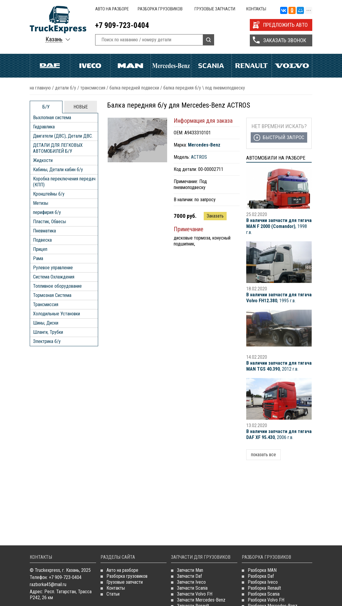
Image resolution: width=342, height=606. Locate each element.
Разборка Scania (264, 594)
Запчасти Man (190, 570)
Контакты (256, 9)
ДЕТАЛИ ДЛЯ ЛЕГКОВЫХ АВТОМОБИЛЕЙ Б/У (58, 148)
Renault (252, 66)
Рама (38, 258)
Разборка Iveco (263, 582)
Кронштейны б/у (49, 194)
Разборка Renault (264, 588)
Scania (211, 66)
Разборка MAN (262, 570)
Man (130, 66)
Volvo (292, 66)
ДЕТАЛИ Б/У (65, 88)
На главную (40, 88)
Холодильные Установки (56, 314)
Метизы (40, 203)
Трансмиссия (92, 88)
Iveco (90, 66)
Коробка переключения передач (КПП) (64, 182)
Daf (50, 66)
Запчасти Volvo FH (194, 594)
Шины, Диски (45, 323)
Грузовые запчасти (214, 9)
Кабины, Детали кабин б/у (58, 169)
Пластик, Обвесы (49, 221)
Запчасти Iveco (191, 582)
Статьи (113, 594)
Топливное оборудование (57, 286)
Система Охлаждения (53, 277)
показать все (263, 454)
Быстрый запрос (283, 137)
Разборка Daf (261, 576)
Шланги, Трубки (48, 332)
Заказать (215, 216)
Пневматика (44, 231)
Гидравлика (44, 127)
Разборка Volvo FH (266, 600)
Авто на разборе (112, 9)
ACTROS (199, 157)
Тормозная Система (52, 295)
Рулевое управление (53, 267)
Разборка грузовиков (160, 9)
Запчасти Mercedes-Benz (201, 600)
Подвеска (42, 240)
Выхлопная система (52, 117)
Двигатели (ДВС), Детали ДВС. (63, 136)
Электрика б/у (47, 341)
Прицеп (40, 249)
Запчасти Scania (192, 588)
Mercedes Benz (171, 66)
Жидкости (43, 160)
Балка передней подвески (134, 88)
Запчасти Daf (189, 576)
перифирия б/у (47, 212)
